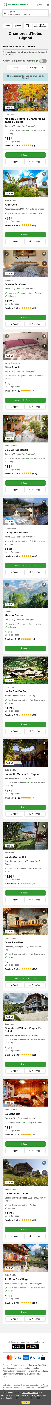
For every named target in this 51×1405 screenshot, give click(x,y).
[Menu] (48, 4)
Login (40, 4)
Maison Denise (14, 615)
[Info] (37, 61)
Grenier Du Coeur (16, 284)
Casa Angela (13, 367)
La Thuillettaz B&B (16, 1193)
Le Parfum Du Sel (16, 691)
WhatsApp (35, 162)
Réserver (25, 155)
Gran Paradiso (14, 942)
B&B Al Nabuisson (16, 449)
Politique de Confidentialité (24, 1388)
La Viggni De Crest (16, 532)
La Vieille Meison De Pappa (22, 774)
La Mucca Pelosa (15, 856)
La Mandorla (12, 1113)
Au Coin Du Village (16, 1279)
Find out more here (30, 1393)
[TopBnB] (43, 61)
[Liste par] (37, 67)
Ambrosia (11, 204)
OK (25, 1402)
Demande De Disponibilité (25, 400)
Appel (14, 162)
